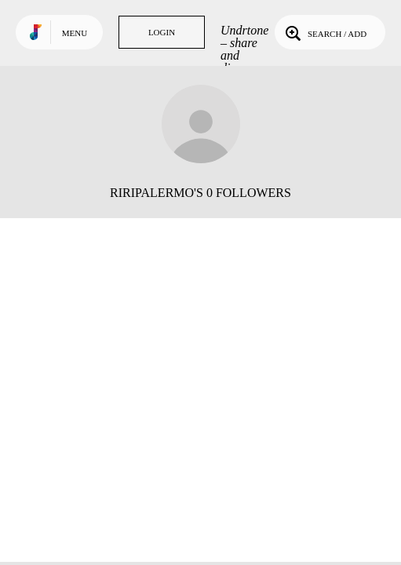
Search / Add (324, 32)
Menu (74, 33)
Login (161, 32)
